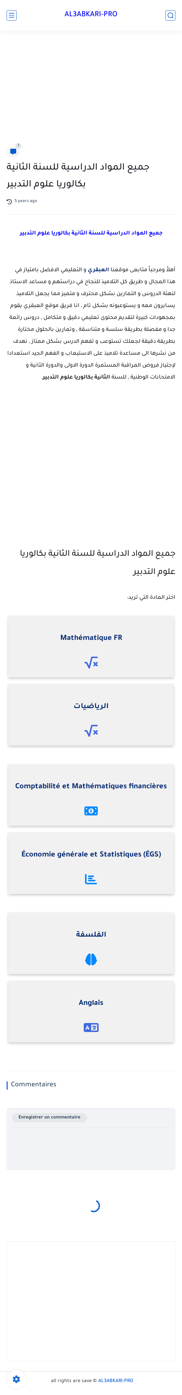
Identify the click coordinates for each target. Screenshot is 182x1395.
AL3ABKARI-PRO (91, 15)
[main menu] (12, 15)
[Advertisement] (91, 90)
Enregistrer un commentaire (49, 1117)
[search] (170, 15)
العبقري (98, 270)
